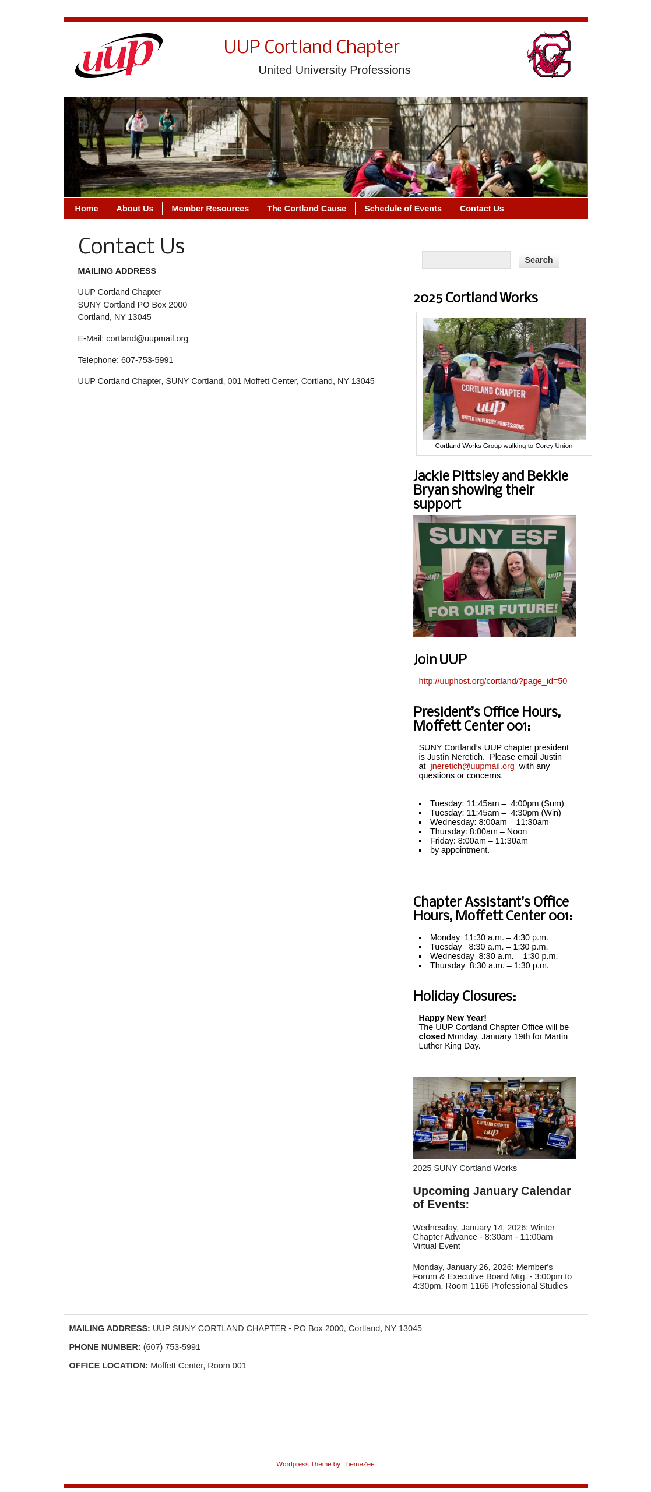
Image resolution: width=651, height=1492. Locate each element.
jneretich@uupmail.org (473, 766)
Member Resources (210, 208)
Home (86, 208)
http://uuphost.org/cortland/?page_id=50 (493, 681)
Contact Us (482, 208)
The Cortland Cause (306, 208)
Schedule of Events (403, 208)
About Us (134, 208)
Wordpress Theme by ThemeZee (325, 1464)
